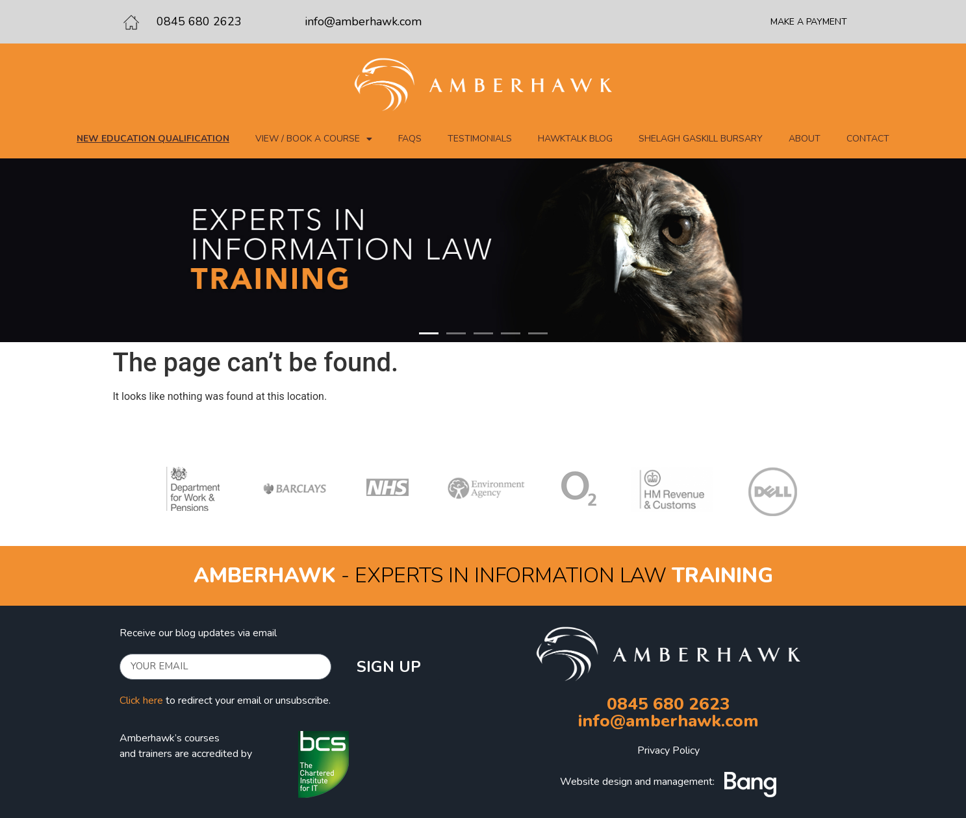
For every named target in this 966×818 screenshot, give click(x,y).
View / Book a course (313, 139)
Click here (141, 700)
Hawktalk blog (575, 138)
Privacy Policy (668, 750)
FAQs (410, 138)
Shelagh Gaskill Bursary (701, 138)
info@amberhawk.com (363, 21)
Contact (867, 138)
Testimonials (480, 138)
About (804, 138)
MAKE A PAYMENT (808, 22)
